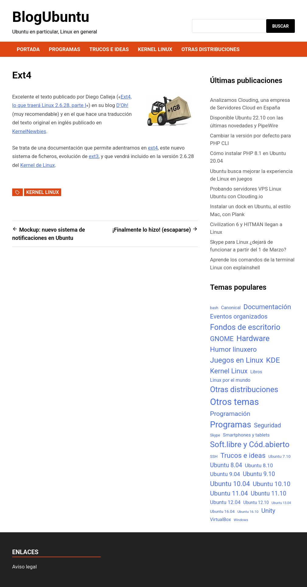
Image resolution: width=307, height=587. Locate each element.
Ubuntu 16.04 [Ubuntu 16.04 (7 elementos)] (222, 511)
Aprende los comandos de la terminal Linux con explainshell (252, 263)
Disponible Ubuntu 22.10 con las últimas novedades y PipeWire (246, 121)
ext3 (94, 156)
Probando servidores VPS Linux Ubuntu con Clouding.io (245, 192)
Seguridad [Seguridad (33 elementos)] (267, 425)
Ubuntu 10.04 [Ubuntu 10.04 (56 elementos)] (230, 484)
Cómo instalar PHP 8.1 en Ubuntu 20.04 (248, 157)
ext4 (153, 148)
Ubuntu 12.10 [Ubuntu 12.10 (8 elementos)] (256, 502)
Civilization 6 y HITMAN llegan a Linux (246, 228)
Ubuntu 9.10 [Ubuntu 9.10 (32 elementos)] (259, 474)
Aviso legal (24, 567)
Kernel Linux (155, 49)
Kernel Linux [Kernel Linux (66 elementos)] (228, 371)
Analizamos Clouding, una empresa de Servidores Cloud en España (250, 104)
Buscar (280, 26)
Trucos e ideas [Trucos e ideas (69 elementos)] (242, 455)
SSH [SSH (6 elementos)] (214, 456)
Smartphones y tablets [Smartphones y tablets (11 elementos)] (246, 435)
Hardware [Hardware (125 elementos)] (253, 338)
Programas (64, 49)
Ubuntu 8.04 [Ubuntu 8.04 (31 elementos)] (226, 465)
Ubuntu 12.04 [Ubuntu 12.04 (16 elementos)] (225, 502)
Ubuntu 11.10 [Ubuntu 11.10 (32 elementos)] (268, 493)
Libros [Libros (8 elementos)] (256, 371)
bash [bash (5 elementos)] (214, 308)
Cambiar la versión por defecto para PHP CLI (250, 139)
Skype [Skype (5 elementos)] (215, 435)
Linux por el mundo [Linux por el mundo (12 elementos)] (230, 380)
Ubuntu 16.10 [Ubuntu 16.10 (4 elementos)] (247, 511)
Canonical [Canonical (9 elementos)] (230, 307)
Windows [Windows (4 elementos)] (241, 520)
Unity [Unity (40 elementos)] (268, 510)
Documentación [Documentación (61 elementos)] (267, 307)
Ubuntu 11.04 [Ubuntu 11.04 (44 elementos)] (229, 493)
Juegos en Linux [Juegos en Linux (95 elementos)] (236, 360)
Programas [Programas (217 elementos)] (230, 425)
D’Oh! (122, 105)
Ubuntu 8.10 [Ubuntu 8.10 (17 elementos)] (259, 465)
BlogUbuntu (50, 17)
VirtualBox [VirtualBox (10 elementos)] (220, 519)
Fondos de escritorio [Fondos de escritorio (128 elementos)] (245, 327)
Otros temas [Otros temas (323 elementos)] (234, 402)
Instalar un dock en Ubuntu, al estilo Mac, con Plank (250, 210)
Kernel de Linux (37, 165)
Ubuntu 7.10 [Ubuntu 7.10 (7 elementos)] (279, 456)
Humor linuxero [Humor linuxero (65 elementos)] (233, 349)
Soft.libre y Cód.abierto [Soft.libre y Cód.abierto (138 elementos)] (249, 444)
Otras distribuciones (210, 49)
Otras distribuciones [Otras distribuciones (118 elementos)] (244, 389)
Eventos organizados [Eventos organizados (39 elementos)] (238, 316)
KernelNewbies (29, 131)
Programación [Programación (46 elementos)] (230, 413)
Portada (28, 49)
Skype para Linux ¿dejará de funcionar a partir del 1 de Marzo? (248, 246)
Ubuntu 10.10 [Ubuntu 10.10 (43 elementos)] (271, 484)
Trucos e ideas (109, 49)
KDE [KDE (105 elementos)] (273, 360)
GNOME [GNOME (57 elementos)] (222, 339)
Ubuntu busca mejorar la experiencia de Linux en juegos (251, 175)
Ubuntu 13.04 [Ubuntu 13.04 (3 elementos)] (281, 503)
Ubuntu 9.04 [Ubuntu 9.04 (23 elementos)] (225, 474)
